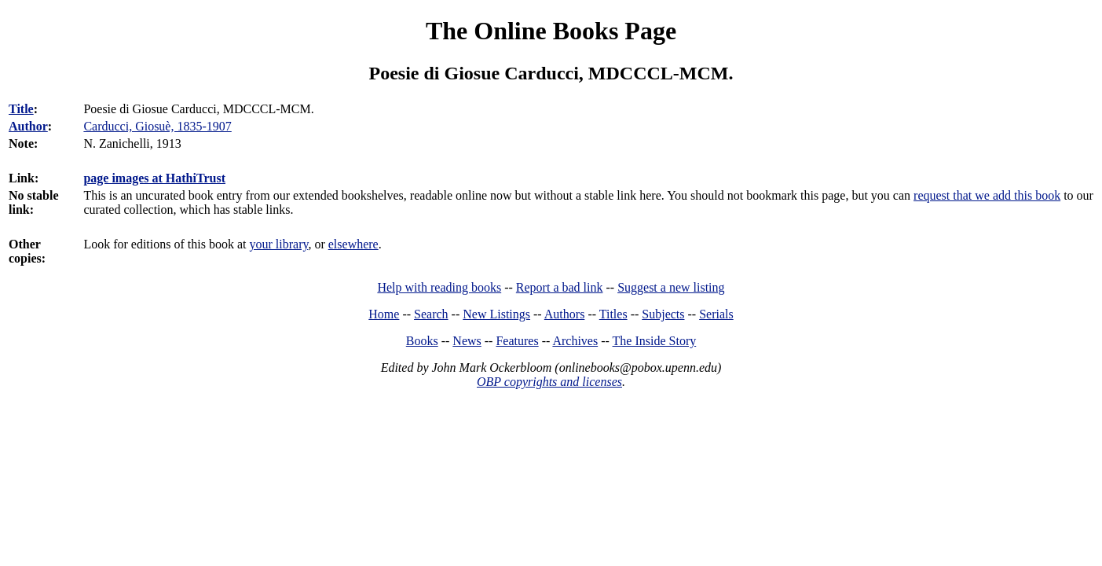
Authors (564, 314)
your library (278, 244)
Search (431, 314)
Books (422, 340)
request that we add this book (986, 195)
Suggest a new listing (670, 287)
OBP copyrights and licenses (549, 381)
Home (383, 314)
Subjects (663, 314)
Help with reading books (439, 287)
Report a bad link (559, 287)
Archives (575, 340)
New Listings (496, 314)
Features (517, 340)
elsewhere (353, 244)
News (466, 340)
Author (28, 126)
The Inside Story (655, 340)
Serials (716, 314)
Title (21, 109)
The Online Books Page (551, 31)
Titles (613, 314)
